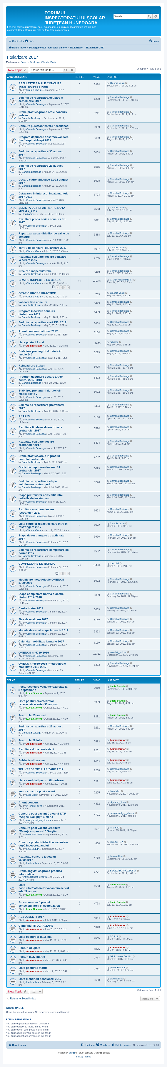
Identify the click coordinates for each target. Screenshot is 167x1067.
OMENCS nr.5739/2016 (33, 652)
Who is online (15, 1008)
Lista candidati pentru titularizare (40, 780)
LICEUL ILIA (33, 849)
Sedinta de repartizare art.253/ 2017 (42, 322)
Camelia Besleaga (30, 62)
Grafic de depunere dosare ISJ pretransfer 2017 (39, 469)
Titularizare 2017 (22, 57)
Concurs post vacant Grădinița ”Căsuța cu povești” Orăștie (39, 829)
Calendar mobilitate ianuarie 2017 (41, 641)
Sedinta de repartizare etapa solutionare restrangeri (37, 483)
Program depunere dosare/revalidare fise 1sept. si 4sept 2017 (43, 138)
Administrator (34, 345)
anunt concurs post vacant (36, 791)
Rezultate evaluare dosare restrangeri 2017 (36, 511)
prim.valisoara (117, 967)
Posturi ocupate (29, 947)
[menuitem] (29, 41)
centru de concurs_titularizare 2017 (42, 247)
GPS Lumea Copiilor (121, 956)
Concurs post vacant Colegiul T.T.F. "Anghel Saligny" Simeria (42, 815)
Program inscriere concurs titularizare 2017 (36, 312)
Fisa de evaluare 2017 (33, 619)
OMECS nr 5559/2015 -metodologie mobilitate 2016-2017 (42, 665)
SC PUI (114, 936)
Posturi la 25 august (32, 715)
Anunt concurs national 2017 (38, 331)
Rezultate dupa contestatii (36, 749)
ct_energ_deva (34, 806)
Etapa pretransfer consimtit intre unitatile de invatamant (40, 496)
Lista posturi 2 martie (32, 967)
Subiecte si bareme (31, 760)
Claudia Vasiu (48, 62)
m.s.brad (114, 827)
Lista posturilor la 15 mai (35, 936)
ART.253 (24, 416)
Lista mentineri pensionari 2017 (39, 979)
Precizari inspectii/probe (35, 271)
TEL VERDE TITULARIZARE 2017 (40, 769)
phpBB (72, 1053)
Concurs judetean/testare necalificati (43, 126)
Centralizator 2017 (30, 608)
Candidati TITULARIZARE (35, 925)
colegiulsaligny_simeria (38, 820)
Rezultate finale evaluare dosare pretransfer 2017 (40, 429)
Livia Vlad (31, 794)
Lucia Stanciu (34, 693)
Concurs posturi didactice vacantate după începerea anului (43, 844)
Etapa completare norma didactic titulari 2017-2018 (40, 595)
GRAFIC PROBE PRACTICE (37, 293)
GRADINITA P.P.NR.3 (121, 279)
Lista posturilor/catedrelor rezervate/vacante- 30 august (38, 702)
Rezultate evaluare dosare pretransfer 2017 (36, 443)
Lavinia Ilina (32, 863)
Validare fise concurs (32, 302)
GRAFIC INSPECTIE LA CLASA (39, 280)
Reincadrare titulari (31, 365)
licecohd (114, 563)
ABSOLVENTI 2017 (31, 916)
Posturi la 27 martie (31, 956)
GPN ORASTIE (34, 834)
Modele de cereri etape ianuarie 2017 (43, 630)
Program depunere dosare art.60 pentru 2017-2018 (40, 378)
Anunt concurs (28, 802)
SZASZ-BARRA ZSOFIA (35, 877)
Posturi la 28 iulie (30, 740)
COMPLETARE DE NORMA (36, 563)
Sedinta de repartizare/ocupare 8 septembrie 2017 (40, 99)
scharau (114, 342)
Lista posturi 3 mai (31, 342)
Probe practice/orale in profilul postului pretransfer (39, 457)
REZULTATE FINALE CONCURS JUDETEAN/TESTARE (39, 85)
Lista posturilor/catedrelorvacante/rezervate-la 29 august (43, 888)
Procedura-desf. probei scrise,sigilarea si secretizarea (39, 904)
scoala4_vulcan (118, 652)
